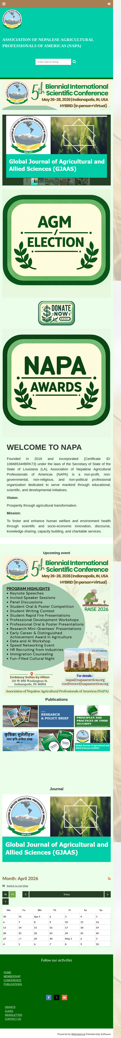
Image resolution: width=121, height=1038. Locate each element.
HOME (7, 972)
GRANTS (10, 1007)
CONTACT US (13, 1019)
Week (5, 894)
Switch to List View (17, 885)
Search (74, 61)
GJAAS (9, 1011)
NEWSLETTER (13, 1015)
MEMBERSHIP (12, 976)
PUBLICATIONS (13, 984)
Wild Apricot (78, 1033)
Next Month (107, 895)
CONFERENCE (12, 980)
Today (66, 894)
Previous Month (25, 895)
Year (5, 901)
